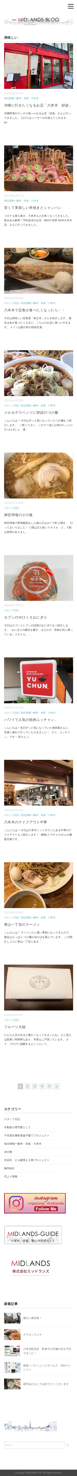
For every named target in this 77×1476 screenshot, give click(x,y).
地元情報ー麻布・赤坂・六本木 (21, 98)
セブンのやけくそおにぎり (25, 617)
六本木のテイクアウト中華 (25, 822)
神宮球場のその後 (18, 515)
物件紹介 (9, 1168)
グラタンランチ (32, 1334)
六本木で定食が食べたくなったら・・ (34, 310)
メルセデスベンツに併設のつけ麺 (31, 413)
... (8, 122)
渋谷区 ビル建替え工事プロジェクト (26, 1160)
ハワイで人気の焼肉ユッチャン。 (31, 720)
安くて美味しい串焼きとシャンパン (33, 208)
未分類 (8, 1151)
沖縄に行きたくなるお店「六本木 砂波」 (38, 105)
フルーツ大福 (15, 1027)
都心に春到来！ (32, 1318)
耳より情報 (10, 1176)
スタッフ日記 (11, 303)
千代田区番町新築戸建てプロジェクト (26, 1135)
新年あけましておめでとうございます (46, 1383)
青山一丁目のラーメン (22, 925)
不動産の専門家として (17, 1127)
